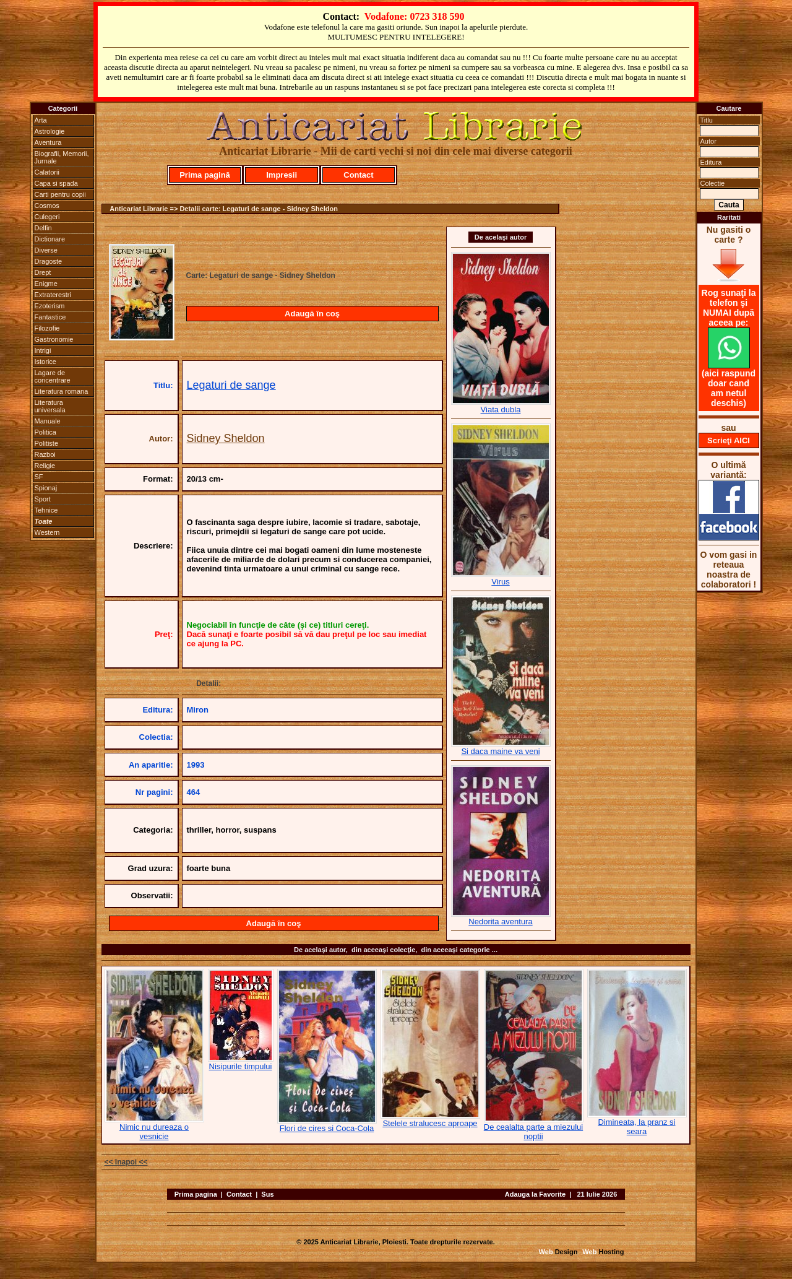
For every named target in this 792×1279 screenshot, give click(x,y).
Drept (43, 272)
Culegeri (47, 216)
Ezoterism (50, 306)
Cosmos (47, 205)
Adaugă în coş (312, 313)
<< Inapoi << (126, 1162)
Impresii (281, 175)
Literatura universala (50, 406)
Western (47, 532)
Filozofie (47, 328)
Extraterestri (53, 294)
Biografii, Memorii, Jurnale (62, 157)
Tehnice (46, 510)
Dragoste (48, 261)
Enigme (46, 283)
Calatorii (47, 172)
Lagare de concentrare (53, 376)
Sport (43, 499)
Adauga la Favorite (535, 1194)
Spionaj (46, 488)
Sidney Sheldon (226, 438)
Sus (267, 1194)
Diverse (46, 250)
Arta (41, 120)
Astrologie (50, 131)
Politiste (47, 443)
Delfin (43, 228)
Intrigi (43, 350)
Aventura (48, 142)
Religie (45, 465)
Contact (358, 175)
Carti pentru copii (60, 194)
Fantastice (50, 317)
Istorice (45, 361)
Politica (45, 432)
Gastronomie (54, 339)
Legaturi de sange (231, 385)
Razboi (45, 454)
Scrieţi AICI (728, 440)
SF (39, 476)
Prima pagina (195, 1194)
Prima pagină (204, 175)
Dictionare (50, 239)
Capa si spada (56, 183)
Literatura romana (61, 391)
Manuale (48, 421)
